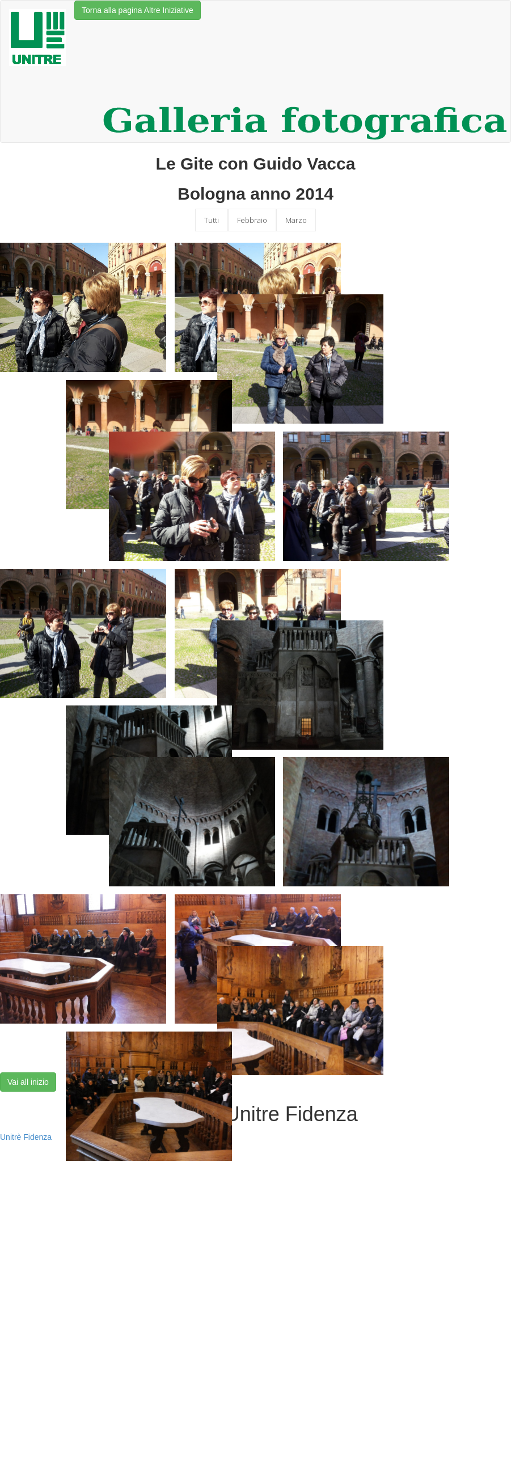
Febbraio (252, 220)
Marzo (296, 220)
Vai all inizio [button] (28, 1082)
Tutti (211, 220)
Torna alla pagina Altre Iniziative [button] (137, 10)
